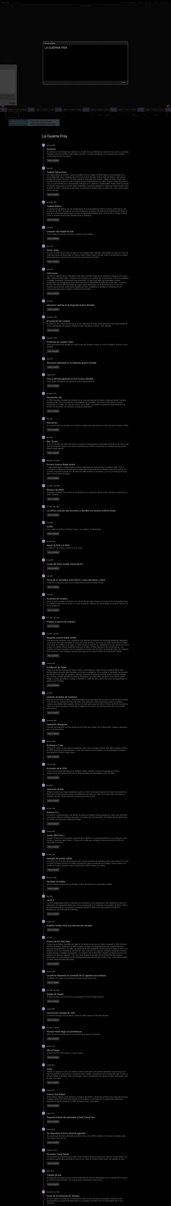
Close (126, 43)
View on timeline (53, 160)
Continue (123, 82)
